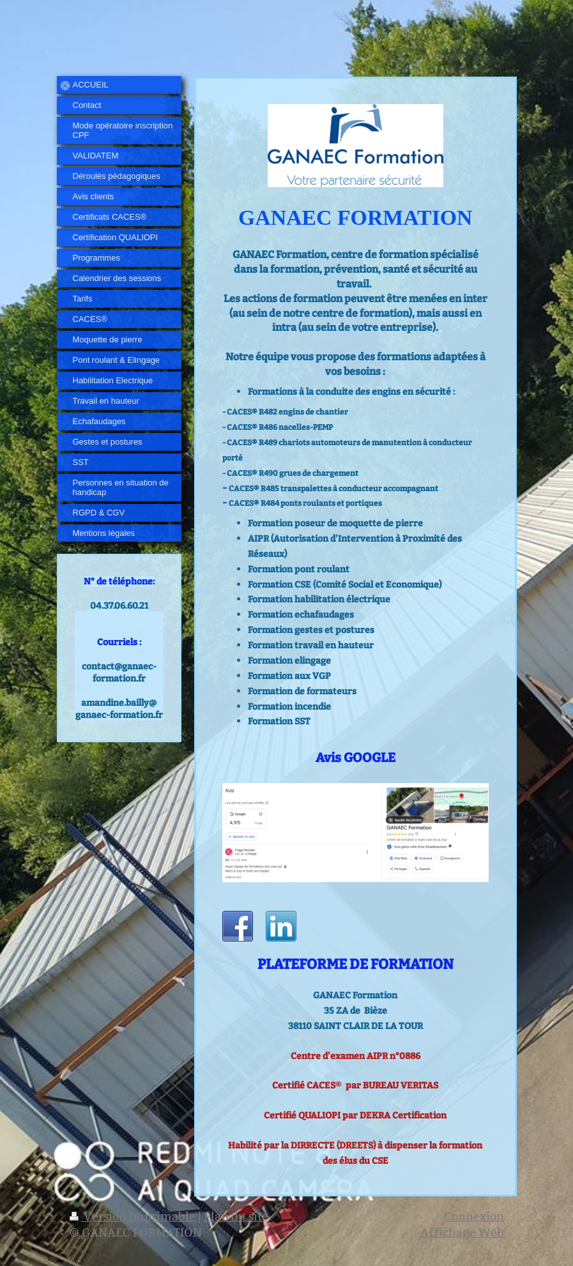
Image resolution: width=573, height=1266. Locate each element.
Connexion (474, 1216)
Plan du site (236, 1216)
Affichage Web (462, 1232)
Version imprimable (134, 1216)
